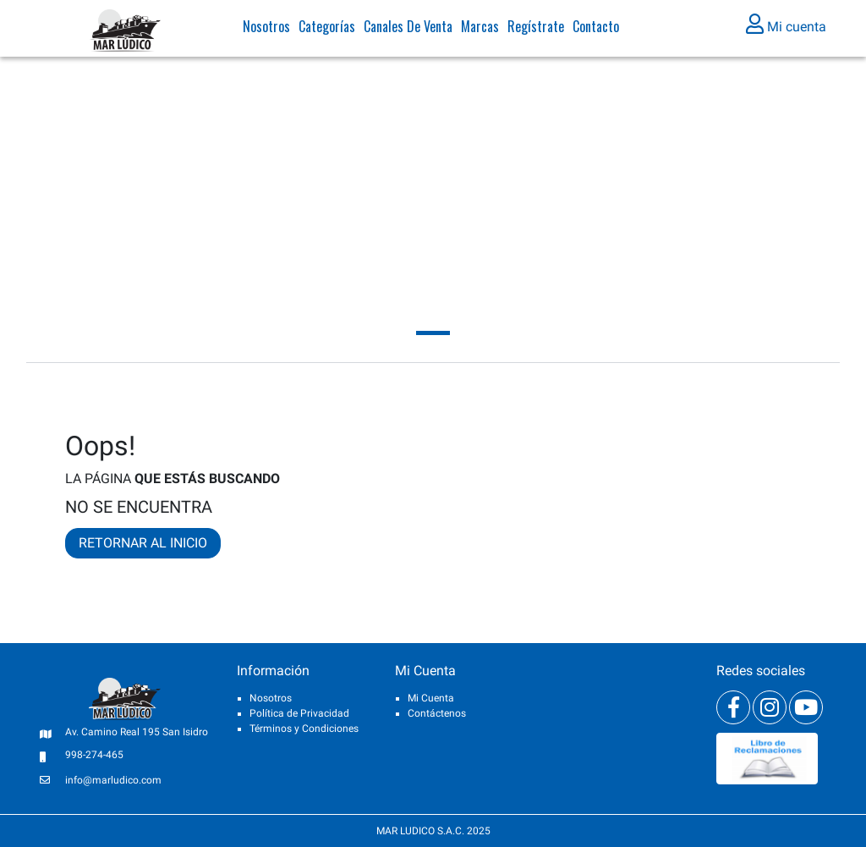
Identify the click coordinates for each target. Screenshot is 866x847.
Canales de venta (408, 29)
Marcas (480, 29)
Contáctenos (437, 713)
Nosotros (266, 29)
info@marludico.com (113, 780)
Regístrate (535, 29)
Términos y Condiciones (304, 728)
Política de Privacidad (299, 713)
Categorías (327, 29)
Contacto (596, 29)
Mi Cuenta (431, 698)
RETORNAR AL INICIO (143, 543)
